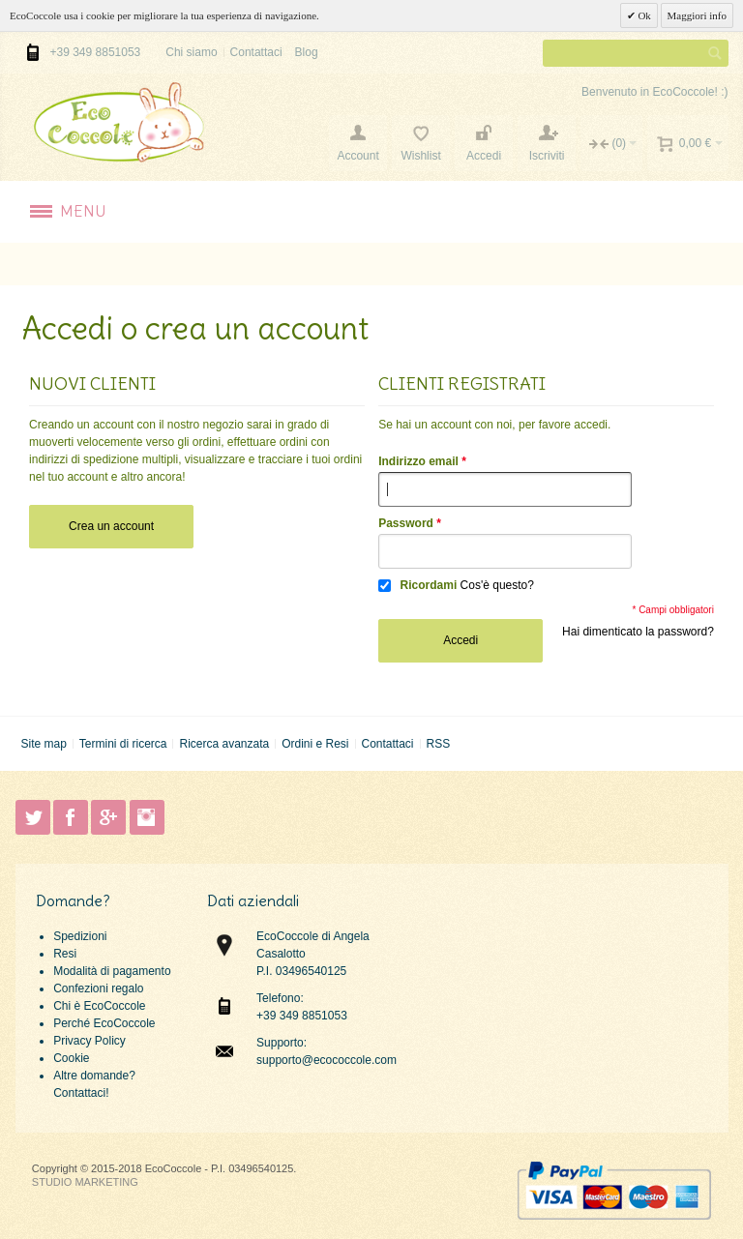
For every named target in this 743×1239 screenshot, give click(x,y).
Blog (306, 52)
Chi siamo (191, 52)
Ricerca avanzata (224, 744)
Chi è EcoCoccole (99, 1006)
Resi (64, 953)
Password (405, 523)
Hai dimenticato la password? (638, 631)
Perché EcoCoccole (104, 1023)
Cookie (71, 1058)
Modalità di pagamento (111, 971)
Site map (43, 744)
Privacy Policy (89, 1040)
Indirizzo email (418, 461)
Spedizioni (79, 936)
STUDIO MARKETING (85, 1182)
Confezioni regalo (98, 988)
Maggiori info (697, 15)
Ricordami (429, 585)
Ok (643, 15)
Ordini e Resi (315, 744)
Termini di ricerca (123, 744)
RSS (438, 744)
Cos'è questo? (497, 585)
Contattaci (256, 52)
